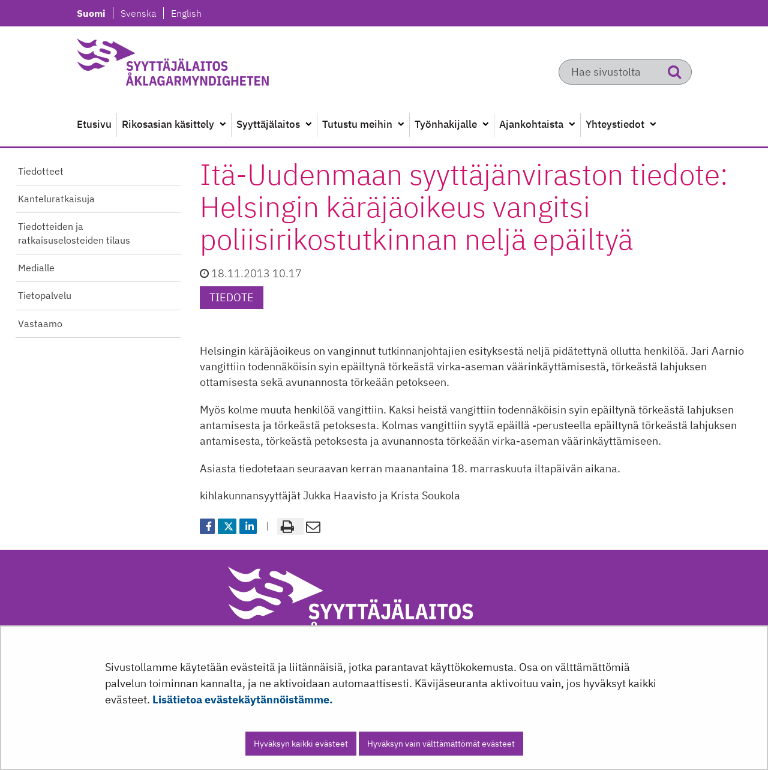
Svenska (141, 13)
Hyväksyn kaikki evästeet (301, 743)
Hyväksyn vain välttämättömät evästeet (441, 743)
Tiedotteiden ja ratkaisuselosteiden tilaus (74, 233)
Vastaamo (40, 323)
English (186, 13)
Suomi (95, 13)
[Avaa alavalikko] (222, 125)
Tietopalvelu (44, 295)
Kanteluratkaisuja (56, 199)
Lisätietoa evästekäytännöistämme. (242, 699)
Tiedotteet (41, 171)
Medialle (36, 268)
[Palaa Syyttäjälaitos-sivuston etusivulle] (201, 66)
